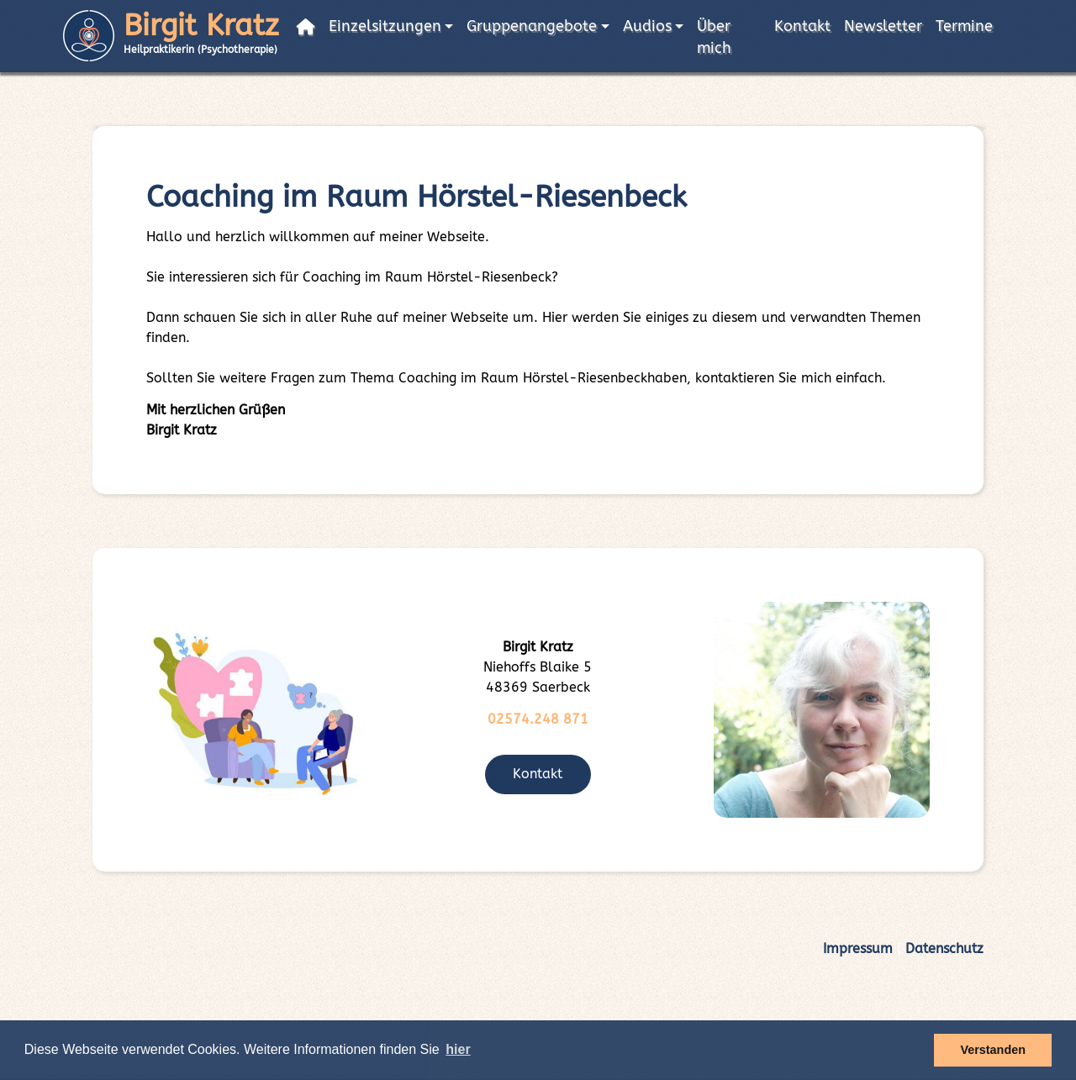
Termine (964, 26)
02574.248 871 (538, 719)
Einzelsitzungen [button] (385, 26)
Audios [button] (647, 26)
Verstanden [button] (993, 1049)
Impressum (858, 948)
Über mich (714, 37)
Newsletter (883, 26)
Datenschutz (944, 948)
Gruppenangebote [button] (532, 26)
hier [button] (458, 1049)
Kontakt (802, 26)
